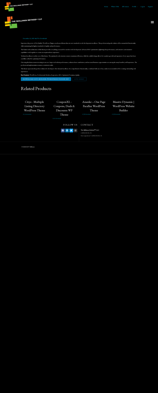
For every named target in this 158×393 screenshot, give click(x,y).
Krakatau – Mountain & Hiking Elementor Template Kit (71, 154)
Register (150, 6)
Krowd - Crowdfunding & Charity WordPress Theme (98, 154)
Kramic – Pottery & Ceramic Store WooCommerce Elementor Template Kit (77, 154)
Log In (143, 6)
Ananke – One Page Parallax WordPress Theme (94, 106)
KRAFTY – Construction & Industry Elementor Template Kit (65, 154)
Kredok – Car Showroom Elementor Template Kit (94, 154)
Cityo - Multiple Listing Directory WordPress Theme (34, 106)
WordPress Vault (53, 154)
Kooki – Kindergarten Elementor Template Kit (56, 154)
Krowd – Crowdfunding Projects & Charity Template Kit (103, 154)
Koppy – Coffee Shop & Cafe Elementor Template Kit (61, 154)
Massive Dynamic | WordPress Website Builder (123, 106)
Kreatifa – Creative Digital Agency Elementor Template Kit (89, 154)
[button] (152, 22)
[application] (137, 7)
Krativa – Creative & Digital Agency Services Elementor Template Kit (83, 154)
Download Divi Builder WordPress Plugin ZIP (46, 79)
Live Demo (80, 79)
